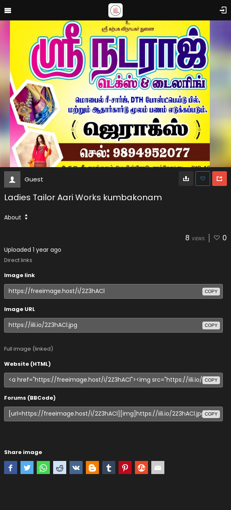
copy (211, 291)
